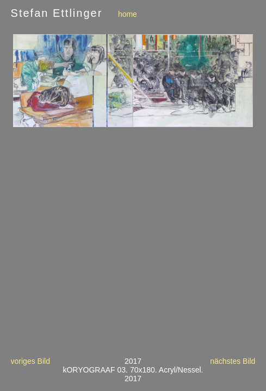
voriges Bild (30, 361)
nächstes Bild (232, 361)
